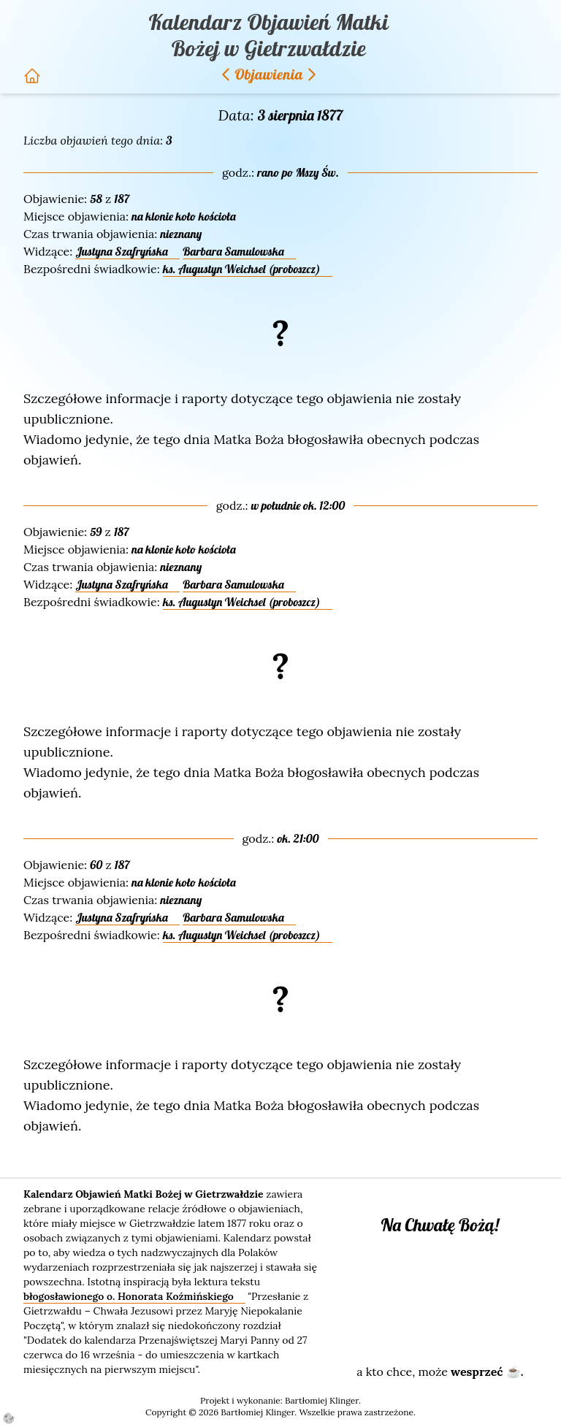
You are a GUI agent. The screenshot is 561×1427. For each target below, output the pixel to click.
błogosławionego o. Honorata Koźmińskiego (130, 1296)
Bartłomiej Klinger (322, 1400)
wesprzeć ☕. (487, 1371)
